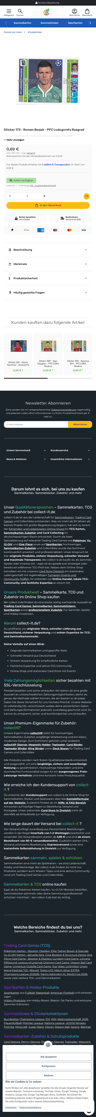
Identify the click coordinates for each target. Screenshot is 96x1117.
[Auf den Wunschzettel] (87, 196)
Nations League (54, 1023)
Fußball (30, 992)
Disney (49, 1026)
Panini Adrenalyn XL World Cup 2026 (64, 974)
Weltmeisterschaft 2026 (72, 1019)
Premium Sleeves (52, 1041)
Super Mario (36, 1026)
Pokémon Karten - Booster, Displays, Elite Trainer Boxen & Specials (46, 951)
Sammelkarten (22, 22)
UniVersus (19, 966)
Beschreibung (20, 249)
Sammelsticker (49, 22)
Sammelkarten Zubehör (20, 532)
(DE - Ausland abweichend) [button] (43, 185)
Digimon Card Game (56, 962)
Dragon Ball (62, 1026)
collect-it (70, 823)
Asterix (75, 1026)
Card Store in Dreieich (56, 810)
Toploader (71, 1041)
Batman (86, 1026)
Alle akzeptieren (49, 1057)
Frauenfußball (13, 1023)
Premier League (33, 1023)
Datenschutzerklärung (63, 409)
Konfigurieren (48, 1066)
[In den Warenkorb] (48, 205)
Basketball (42, 992)
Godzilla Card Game (38, 966)
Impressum (11, 1107)
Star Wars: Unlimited (65, 966)
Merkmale (18, 264)
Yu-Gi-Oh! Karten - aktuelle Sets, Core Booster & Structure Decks (45, 954)
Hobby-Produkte (15, 1000)
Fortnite (9, 1026)
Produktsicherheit (23, 278)
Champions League (32, 1019)
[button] (9, 12)
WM (53, 1019)
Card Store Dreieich (51, 571)
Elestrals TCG (20, 970)
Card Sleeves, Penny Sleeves (22, 1041)
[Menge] (27, 196)
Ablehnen (48, 1075)
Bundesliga (11, 1019)
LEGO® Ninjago (76, 1023)
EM (48, 1019)
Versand (31, 153)
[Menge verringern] (10, 196)
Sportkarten (75, 22)
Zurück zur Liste (12, 32)
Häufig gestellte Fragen (27, 292)
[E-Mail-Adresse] (36, 424)
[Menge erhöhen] (45, 196)
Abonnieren (80, 424)
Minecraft (21, 1026)
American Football (62, 992)
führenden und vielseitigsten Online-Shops (36, 529)
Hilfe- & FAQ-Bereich (72, 802)
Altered (34, 970)
